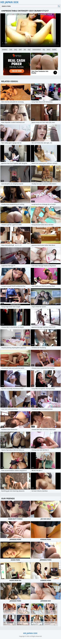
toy (44, 49)
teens (48, 49)
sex (25, 49)
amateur (4, 49)
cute (10, 49)
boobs (54, 49)
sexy (15, 49)
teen (20, 49)
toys (29, 49)
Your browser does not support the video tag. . (30, 30)
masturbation (37, 49)
